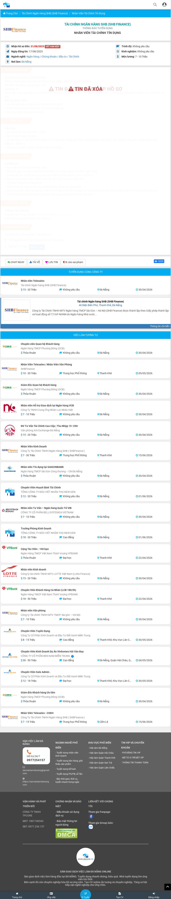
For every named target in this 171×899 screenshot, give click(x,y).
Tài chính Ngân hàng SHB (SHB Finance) (45, 13)
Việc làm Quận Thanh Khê (102, 758)
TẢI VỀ (35, 262)
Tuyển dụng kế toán (66, 769)
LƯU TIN (51, 262)
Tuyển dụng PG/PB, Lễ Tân (69, 774)
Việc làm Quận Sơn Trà (100, 763)
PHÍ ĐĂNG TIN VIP (131, 753)
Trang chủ (10, 13)
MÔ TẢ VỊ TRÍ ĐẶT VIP (133, 758)
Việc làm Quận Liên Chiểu (102, 768)
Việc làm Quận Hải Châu (101, 753)
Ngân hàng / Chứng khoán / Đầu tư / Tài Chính (53, 56)
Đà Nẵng (26, 61)
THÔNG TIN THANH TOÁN (135, 763)
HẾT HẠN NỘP (52, 46)
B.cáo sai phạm (73, 262)
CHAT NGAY (16, 262)
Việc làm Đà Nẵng (98, 748)
